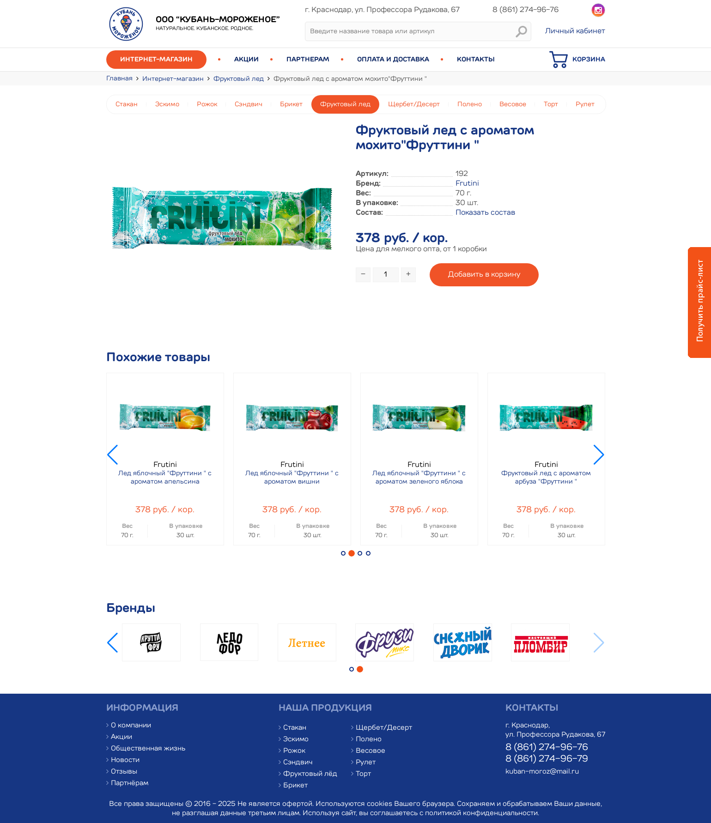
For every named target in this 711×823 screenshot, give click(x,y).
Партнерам (307, 59)
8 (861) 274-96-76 (546, 747)
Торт (551, 104)
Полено (469, 104)
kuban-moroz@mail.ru (542, 772)
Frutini (467, 184)
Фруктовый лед (238, 79)
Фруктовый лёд (310, 774)
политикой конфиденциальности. (482, 813)
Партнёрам (129, 783)
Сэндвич (248, 104)
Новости (125, 760)
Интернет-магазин (156, 59)
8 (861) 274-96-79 (546, 759)
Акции (246, 59)
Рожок (207, 104)
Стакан (126, 104)
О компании (131, 725)
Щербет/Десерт (414, 104)
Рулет (585, 104)
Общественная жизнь (148, 748)
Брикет (291, 104)
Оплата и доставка (393, 59)
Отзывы (124, 772)
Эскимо (167, 104)
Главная (119, 78)
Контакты (476, 59)
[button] (343, 553)
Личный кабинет (575, 31)
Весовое (512, 104)
